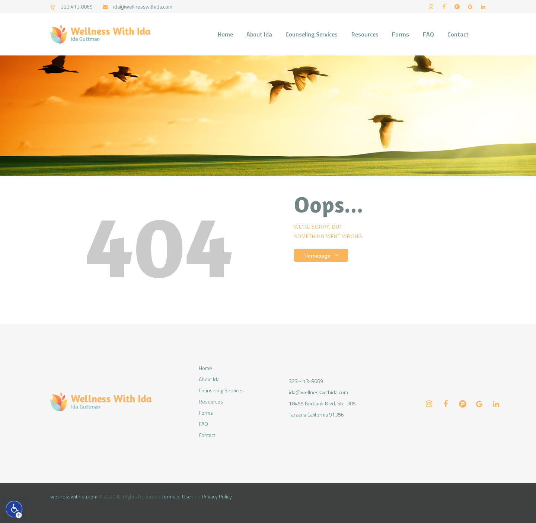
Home (205, 368)
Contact (207, 435)
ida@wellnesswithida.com (318, 392)
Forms (206, 413)
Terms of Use (176, 496)
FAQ (203, 424)
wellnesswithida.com (74, 496)
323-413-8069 (306, 381)
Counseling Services (221, 390)
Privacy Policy (217, 496)
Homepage (317, 255)
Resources (211, 401)
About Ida (209, 379)
